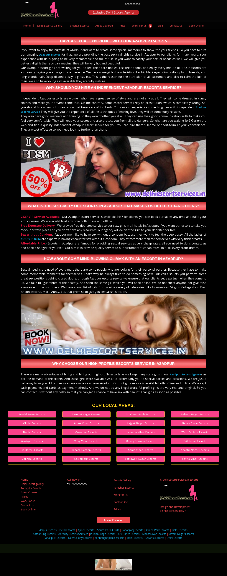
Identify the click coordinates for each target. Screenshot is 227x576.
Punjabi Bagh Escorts (102, 534)
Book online (121, 502)
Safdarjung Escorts (44, 534)
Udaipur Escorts (47, 530)
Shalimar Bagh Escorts (140, 414)
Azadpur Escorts (49, 54)
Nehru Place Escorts (195, 423)
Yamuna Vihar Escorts (141, 432)
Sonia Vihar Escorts (140, 450)
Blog (160, 25)
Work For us (139, 25)
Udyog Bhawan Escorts (140, 441)
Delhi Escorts (67, 530)
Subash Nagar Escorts (195, 414)
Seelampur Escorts (86, 458)
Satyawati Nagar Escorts (140, 458)
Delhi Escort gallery (32, 484)
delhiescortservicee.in (173, 510)
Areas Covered (104, 25)
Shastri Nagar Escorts (195, 450)
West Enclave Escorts (194, 432)
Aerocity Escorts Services (73, 534)
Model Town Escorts (32, 414)
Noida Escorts (32, 432)
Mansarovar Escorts (154, 534)
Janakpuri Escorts (55, 538)
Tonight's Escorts (78, 25)
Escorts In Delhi (31, 239)
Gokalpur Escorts (86, 432)
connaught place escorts (109, 538)
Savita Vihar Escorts (195, 458)
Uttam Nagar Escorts (181, 534)
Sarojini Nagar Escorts (86, 414)
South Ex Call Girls (108, 530)
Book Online (196, 25)
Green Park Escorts (157, 530)
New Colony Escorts (80, 538)
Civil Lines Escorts (129, 534)
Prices (24, 496)
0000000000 (132, 4)
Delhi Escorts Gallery (49, 25)
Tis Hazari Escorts (32, 450)
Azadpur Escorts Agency (185, 374)
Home (27, 25)
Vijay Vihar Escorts (86, 441)
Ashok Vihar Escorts (86, 423)
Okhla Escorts (32, 423)
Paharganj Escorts (132, 530)
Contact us (176, 25)
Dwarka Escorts (155, 538)
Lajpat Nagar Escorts (140, 423)
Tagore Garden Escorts (86, 450)
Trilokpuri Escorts (195, 441)
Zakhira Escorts (32, 458)
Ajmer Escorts (86, 530)
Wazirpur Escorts (32, 441)
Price (122, 25)
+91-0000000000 (77, 483)
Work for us (121, 495)
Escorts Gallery (122, 480)
